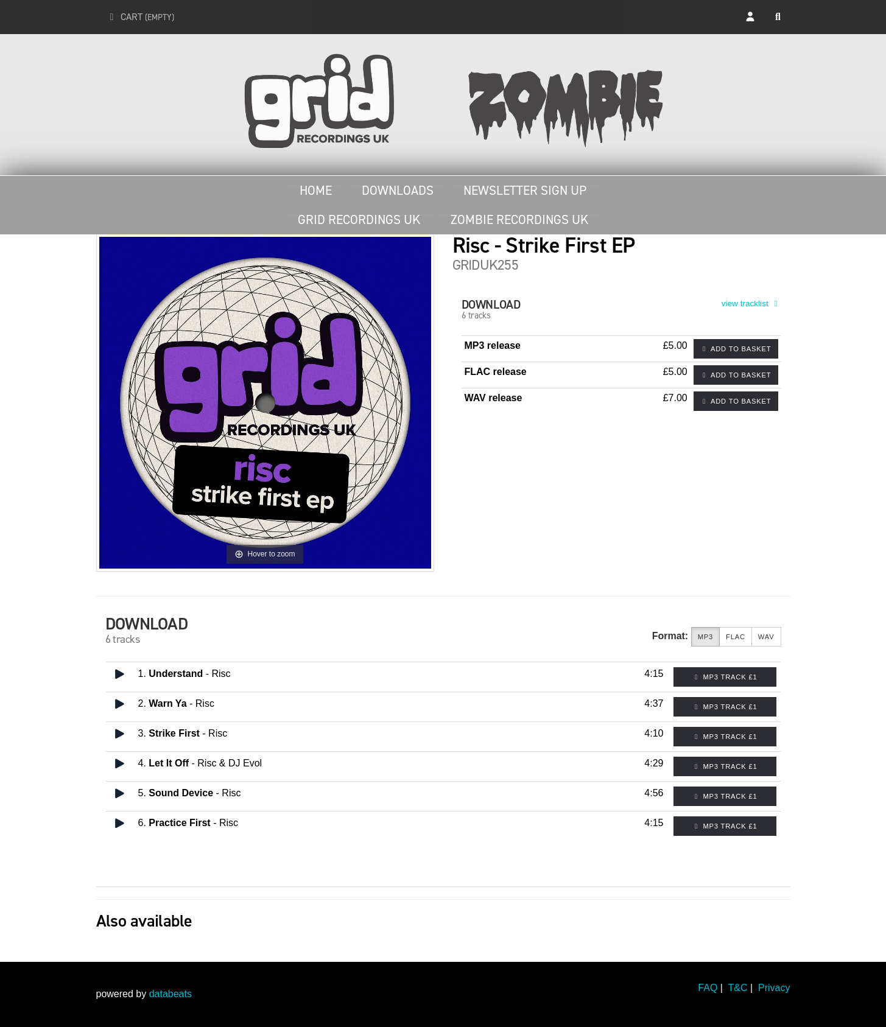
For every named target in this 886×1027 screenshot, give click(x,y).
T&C (738, 988)
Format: (670, 636)
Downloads (398, 190)
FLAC (735, 637)
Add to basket (736, 348)
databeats (170, 994)
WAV (766, 637)
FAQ (707, 988)
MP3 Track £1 (725, 677)
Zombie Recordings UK (519, 219)
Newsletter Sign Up (524, 190)
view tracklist (751, 303)
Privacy (774, 988)
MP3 (705, 637)
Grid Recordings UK (359, 219)
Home (316, 190)
